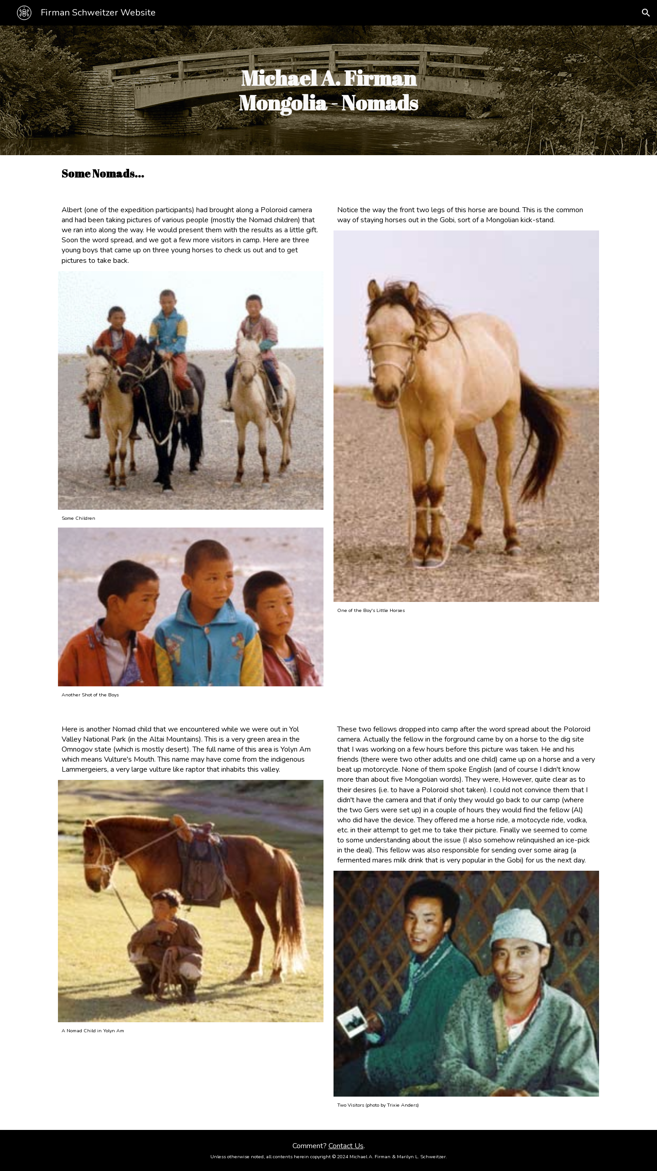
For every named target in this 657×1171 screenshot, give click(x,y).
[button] (646, 13)
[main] (328, 90)
